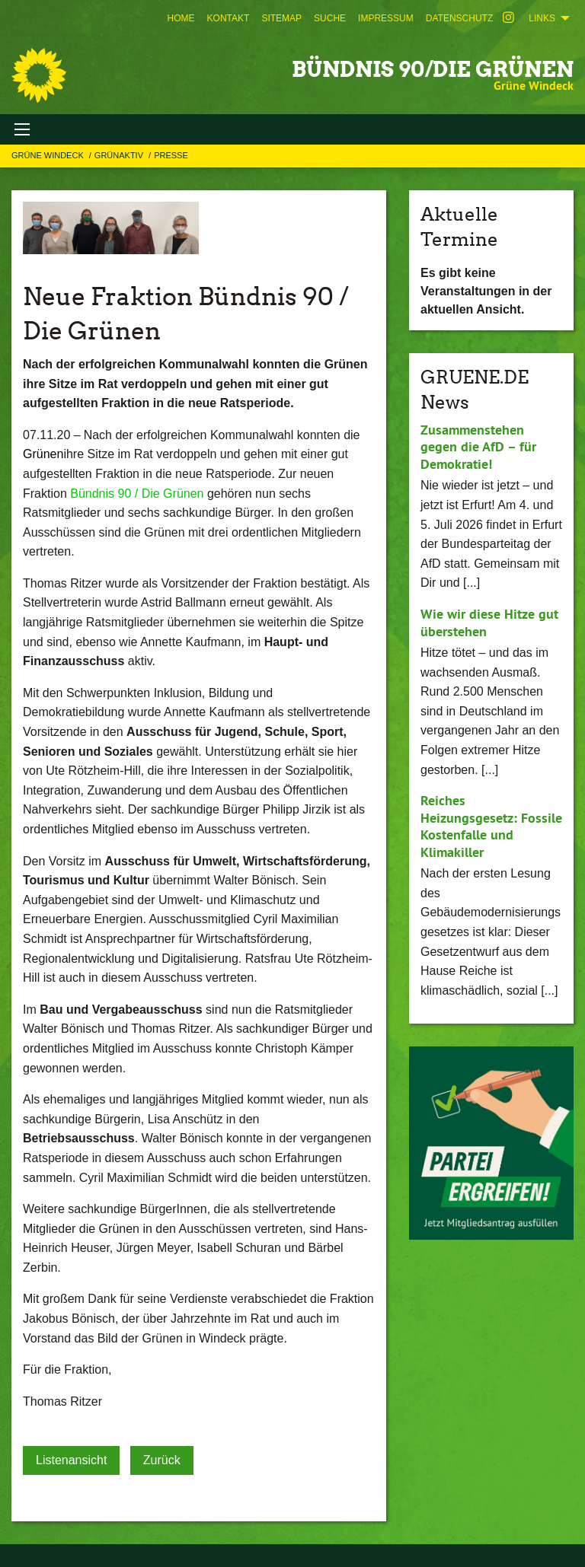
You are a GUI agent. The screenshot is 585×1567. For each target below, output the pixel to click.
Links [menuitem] (542, 18)
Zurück (162, 1460)
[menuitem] (181, 18)
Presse (171, 155)
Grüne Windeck (48, 155)
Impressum (386, 18)
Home (181, 18)
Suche (330, 18)
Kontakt (228, 18)
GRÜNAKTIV (119, 155)
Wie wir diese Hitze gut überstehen (489, 622)
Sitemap (281, 18)
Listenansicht (71, 1460)
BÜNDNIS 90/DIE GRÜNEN (433, 69)
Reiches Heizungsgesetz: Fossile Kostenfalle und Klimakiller (491, 826)
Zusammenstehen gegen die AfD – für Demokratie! (478, 447)
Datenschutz (459, 18)
